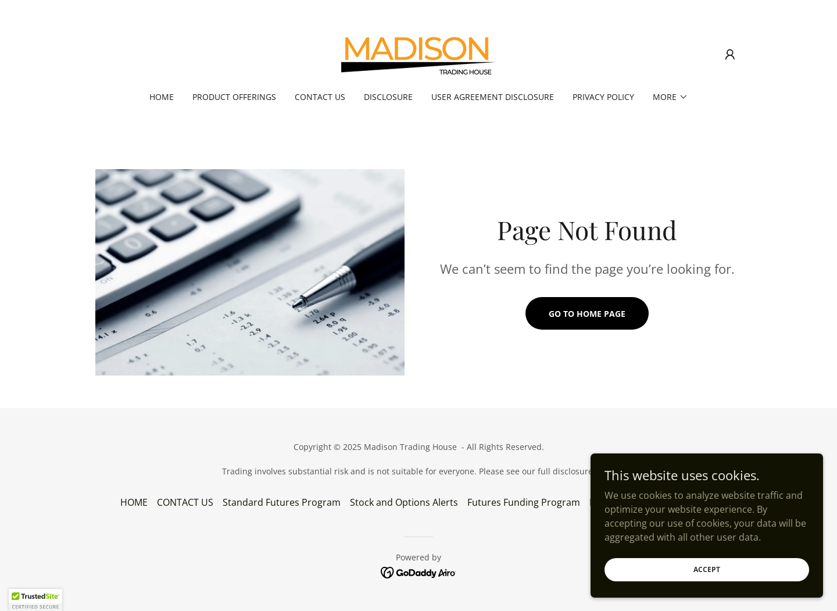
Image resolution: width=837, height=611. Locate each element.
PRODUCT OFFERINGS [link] (234, 96)
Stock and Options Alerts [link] (404, 502)
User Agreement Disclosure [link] (492, 96)
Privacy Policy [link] (603, 96)
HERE (605, 471)
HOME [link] (161, 96)
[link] (418, 53)
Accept (706, 593)
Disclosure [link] (388, 96)
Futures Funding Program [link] (523, 502)
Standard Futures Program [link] (282, 502)
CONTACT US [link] (320, 96)
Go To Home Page (587, 313)
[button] (730, 54)
